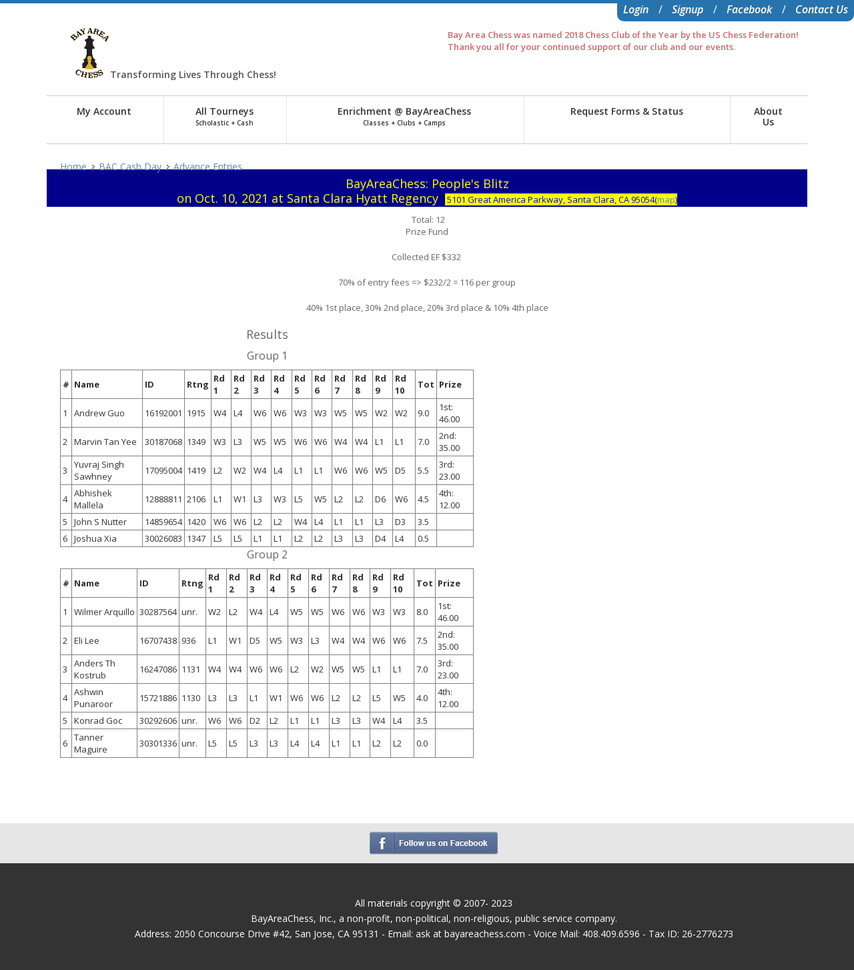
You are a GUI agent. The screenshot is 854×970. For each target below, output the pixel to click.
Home (73, 166)
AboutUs (768, 116)
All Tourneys (224, 116)
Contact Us (821, 9)
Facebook (749, 9)
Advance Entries (207, 166)
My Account (104, 111)
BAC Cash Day (130, 166)
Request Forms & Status (626, 111)
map (666, 199)
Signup (687, 9)
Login (636, 9)
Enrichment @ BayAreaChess (404, 116)
